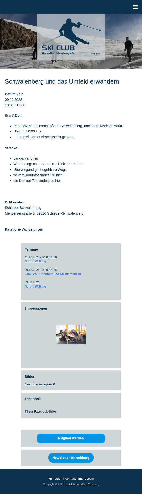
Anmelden (55, 478)
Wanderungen (32, 229)
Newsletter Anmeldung (71, 457)
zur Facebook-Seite (42, 411)
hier (58, 175)
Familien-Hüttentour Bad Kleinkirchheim (53, 274)
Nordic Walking (35, 261)
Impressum (86, 478)
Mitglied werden (71, 438)
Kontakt (70, 478)
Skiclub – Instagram (38, 384)
